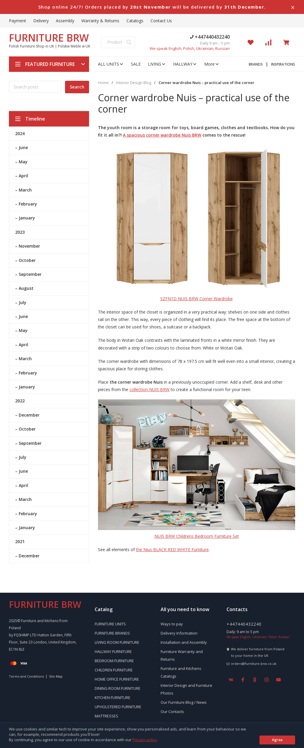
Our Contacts (172, 711)
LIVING (157, 64)
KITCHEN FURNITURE (112, 697)
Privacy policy (144, 739)
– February (26, 204)
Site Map (56, 676)
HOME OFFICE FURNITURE (117, 679)
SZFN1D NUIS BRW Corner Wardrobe (196, 298)
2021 (20, 541)
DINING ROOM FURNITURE (117, 688)
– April (21, 175)
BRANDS (256, 64)
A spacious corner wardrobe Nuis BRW (162, 135)
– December (27, 415)
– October (25, 260)
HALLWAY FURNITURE (113, 651)
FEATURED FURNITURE (50, 64)
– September (28, 274)
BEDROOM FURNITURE (114, 660)
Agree (277, 739)
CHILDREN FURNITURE (114, 670)
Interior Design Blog (133, 83)
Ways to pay (172, 624)
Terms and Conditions (26, 676)
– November (27, 246)
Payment (17, 20)
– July (20, 302)
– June (21, 147)
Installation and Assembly (184, 642)
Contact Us (161, 20)
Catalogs (134, 20)
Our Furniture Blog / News (184, 702)
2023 (20, 232)
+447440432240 (210, 37)
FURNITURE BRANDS (112, 633)
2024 (20, 133)
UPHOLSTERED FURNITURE (118, 706)
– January (25, 218)
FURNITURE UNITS (110, 624)
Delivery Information (179, 633)
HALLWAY (185, 64)
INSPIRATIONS (283, 64)
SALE (136, 64)
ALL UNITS (111, 64)
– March (23, 190)
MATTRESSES (106, 716)
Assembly (65, 20)
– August (24, 288)
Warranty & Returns (100, 20)
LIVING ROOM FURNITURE (117, 642)
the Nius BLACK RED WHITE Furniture (172, 549)
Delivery (41, 20)
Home (103, 83)
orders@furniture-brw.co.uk (253, 663)
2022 (20, 401)
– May (21, 162)
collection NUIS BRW (149, 389)
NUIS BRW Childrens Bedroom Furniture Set (196, 536)
